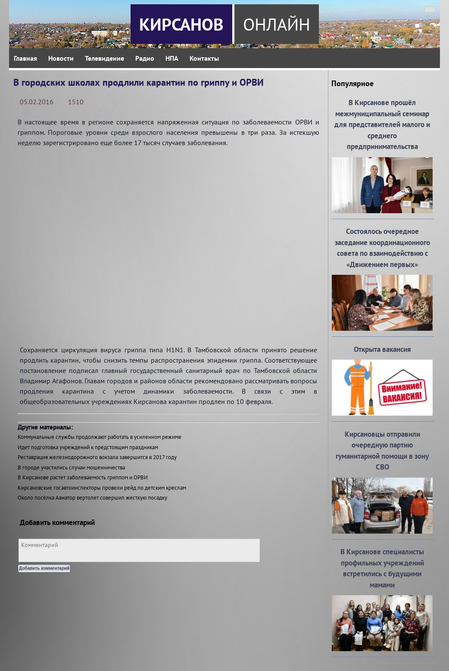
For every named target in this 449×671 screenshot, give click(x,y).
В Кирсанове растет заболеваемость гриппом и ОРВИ (83, 477)
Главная (25, 58)
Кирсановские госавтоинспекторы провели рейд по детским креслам (102, 487)
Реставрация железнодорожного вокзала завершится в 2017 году (97, 457)
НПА (171, 58)
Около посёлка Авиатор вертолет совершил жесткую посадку (92, 497)
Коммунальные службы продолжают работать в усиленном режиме (99, 437)
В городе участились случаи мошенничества (71, 467)
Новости (61, 58)
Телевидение (104, 58)
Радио (144, 58)
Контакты (204, 58)
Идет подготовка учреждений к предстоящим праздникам (88, 447)
